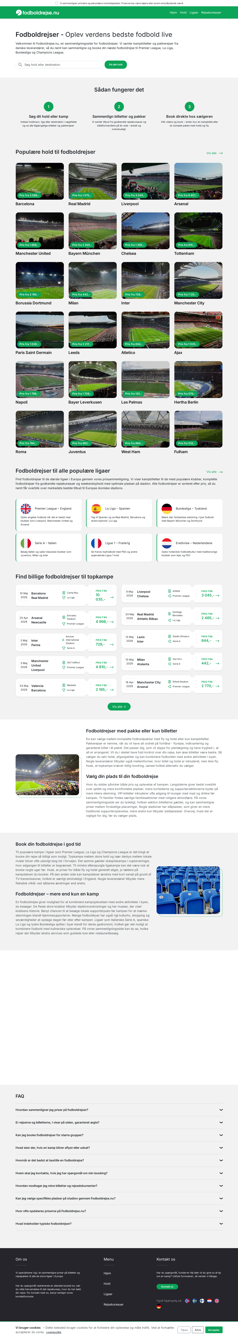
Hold (183, 12)
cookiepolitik (53, 1332)
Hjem (173, 12)
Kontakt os (167, 1286)
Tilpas (184, 1330)
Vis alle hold (115, 64)
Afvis (198, 1330)
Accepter (214, 1330)
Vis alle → (119, 706)
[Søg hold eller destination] (62, 64)
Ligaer (194, 12)
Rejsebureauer (211, 12)
